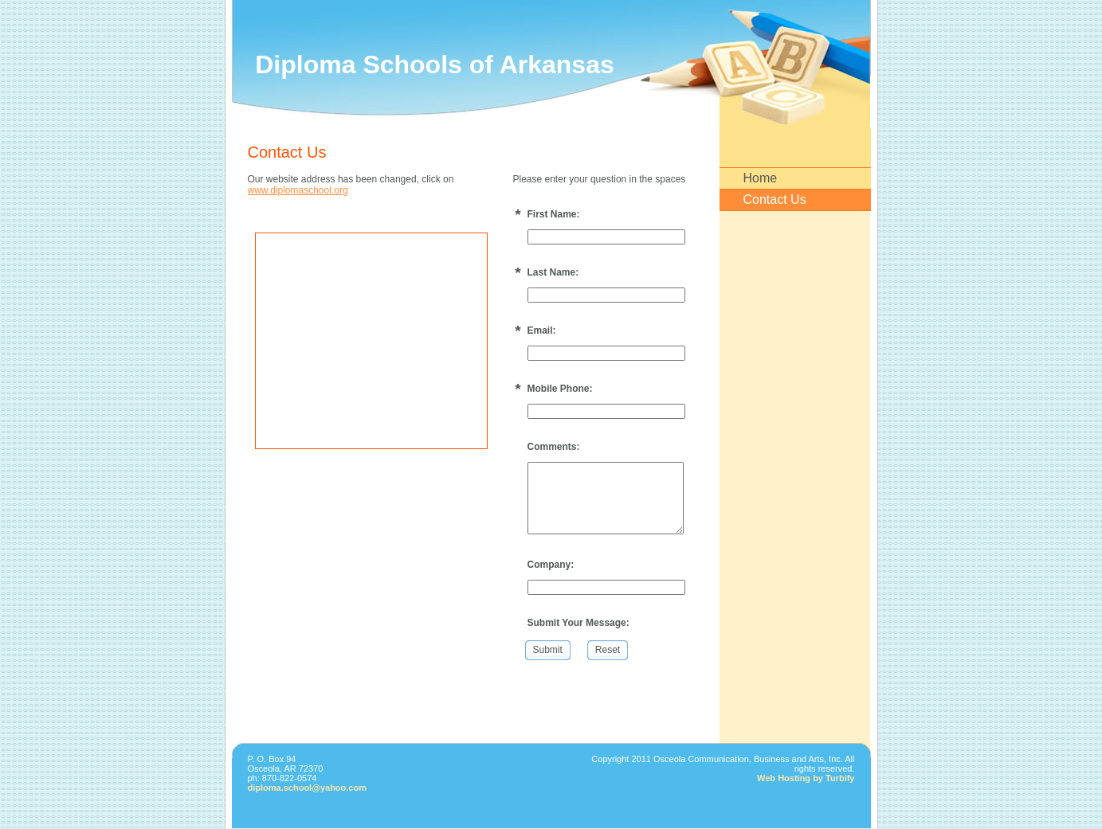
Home (760, 178)
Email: (541, 330)
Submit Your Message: (578, 622)
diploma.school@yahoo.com (307, 787)
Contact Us (774, 199)
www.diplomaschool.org (298, 190)
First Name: (553, 214)
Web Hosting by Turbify (805, 778)
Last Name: (553, 272)
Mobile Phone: (560, 388)
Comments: (553, 446)
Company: (551, 564)
